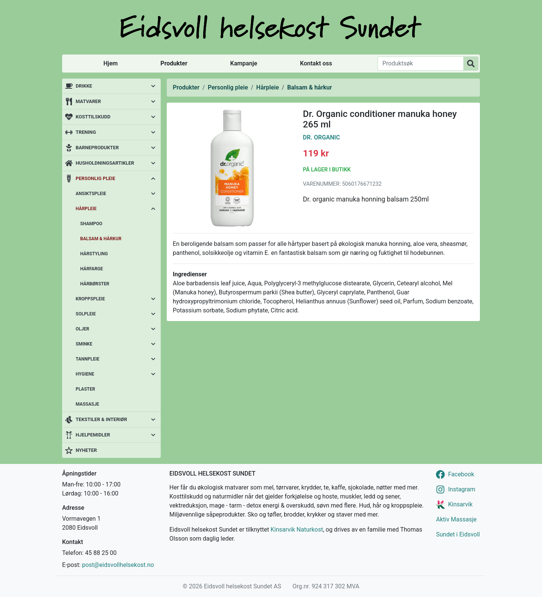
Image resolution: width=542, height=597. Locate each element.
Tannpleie (87, 359)
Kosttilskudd (93, 117)
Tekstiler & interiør (101, 419)
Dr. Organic (321, 137)
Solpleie (86, 314)
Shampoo (91, 223)
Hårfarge (91, 268)
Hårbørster (94, 283)
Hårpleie (86, 208)
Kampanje (243, 63)
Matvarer (88, 101)
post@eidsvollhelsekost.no (118, 564)
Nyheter (86, 450)
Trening (86, 132)
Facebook (461, 474)
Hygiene (85, 374)
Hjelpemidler (93, 435)
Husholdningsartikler (105, 163)
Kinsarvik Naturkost (297, 529)
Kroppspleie (90, 299)
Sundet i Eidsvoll (458, 534)
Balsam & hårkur (101, 238)
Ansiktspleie (91, 193)
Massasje (87, 404)
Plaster (85, 389)
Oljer (82, 329)
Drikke (84, 86)
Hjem (111, 63)
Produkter (173, 63)
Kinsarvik (460, 504)
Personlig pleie (95, 178)
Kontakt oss (316, 63)
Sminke (84, 344)
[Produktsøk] (421, 63)
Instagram (461, 489)
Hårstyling (94, 253)
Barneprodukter (97, 147)
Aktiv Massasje (456, 519)
